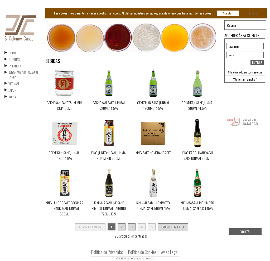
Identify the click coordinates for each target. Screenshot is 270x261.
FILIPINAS (14, 59)
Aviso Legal (169, 252)
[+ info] (253, 13)
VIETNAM (13, 83)
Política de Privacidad (107, 252)
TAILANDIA (14, 66)
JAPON (12, 90)
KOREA (12, 97)
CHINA (12, 53)
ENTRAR (257, 62)
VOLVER (245, 231)
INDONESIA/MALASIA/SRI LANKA (23, 74)
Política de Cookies (142, 252)
